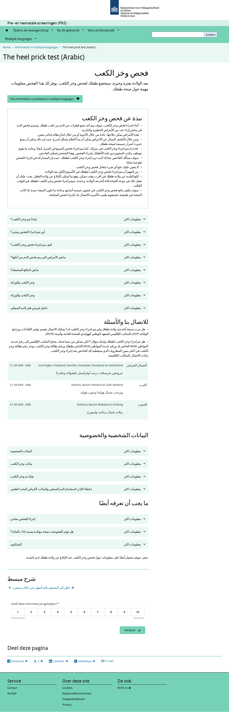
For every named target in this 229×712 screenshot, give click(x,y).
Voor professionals (101, 30)
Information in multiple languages (36, 47)
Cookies (67, 688)
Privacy (66, 704)
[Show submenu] (52, 30)
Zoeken (210, 34)
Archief (11, 693)
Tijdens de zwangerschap (31, 30)
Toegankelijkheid (73, 699)
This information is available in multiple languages (42, 99)
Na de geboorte (68, 30)
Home (7, 30)
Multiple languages (18, 39)
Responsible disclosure (76, 693)
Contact (12, 688)
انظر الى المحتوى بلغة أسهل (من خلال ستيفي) (43, 587)
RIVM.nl (132, 688)
